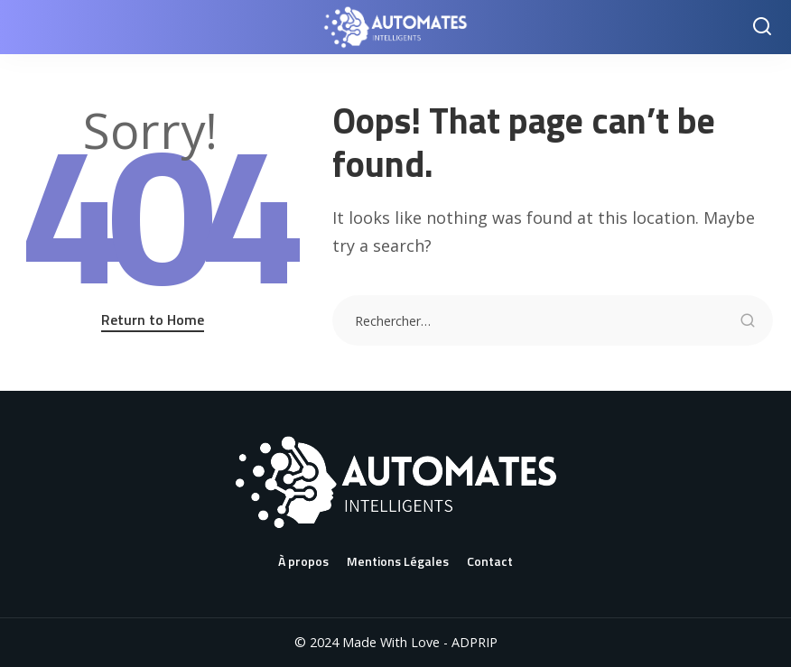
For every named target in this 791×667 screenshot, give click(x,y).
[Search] (762, 27)
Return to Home (152, 319)
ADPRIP (474, 642)
